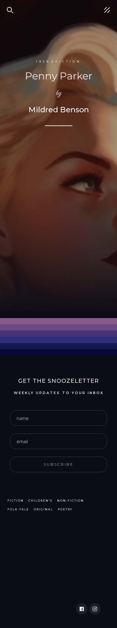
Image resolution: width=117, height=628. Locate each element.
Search (11, 6)
